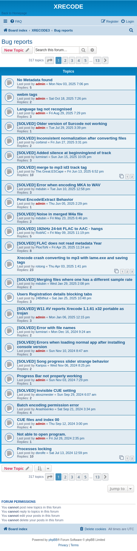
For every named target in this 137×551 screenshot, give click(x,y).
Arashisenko (45, 409)
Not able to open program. (41, 434)
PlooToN (42, 247)
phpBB (53, 539)
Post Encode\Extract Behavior (45, 199)
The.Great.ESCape (50, 171)
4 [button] (79, 60)
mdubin (41, 189)
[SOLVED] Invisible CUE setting (46, 390)
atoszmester (44, 394)
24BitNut (42, 298)
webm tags (27, 94)
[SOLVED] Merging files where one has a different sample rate (75, 279)
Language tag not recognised (44, 109)
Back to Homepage (14, 13)
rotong (40, 266)
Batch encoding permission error (48, 405)
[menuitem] (16, 21)
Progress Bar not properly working (49, 376)
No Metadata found (35, 80)
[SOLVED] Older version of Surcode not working (62, 123)
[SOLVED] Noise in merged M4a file (50, 214)
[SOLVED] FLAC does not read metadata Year (59, 243)
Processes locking (34, 449)
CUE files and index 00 (38, 419)
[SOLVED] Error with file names (46, 327)
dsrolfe (40, 453)
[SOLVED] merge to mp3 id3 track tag (52, 167)
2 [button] (65, 60)
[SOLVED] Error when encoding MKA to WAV (59, 185)
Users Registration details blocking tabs (54, 294)
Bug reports (16, 41)
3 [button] (72, 60)
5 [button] (85, 60)
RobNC (41, 232)
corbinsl (41, 142)
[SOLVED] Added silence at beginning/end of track (64, 153)
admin (40, 84)
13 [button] (97, 60)
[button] (49, 60)
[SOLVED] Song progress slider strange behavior (63, 361)
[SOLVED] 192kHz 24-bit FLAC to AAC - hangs (60, 228)
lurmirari (41, 157)
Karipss (41, 365)
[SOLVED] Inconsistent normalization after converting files (71, 138)
